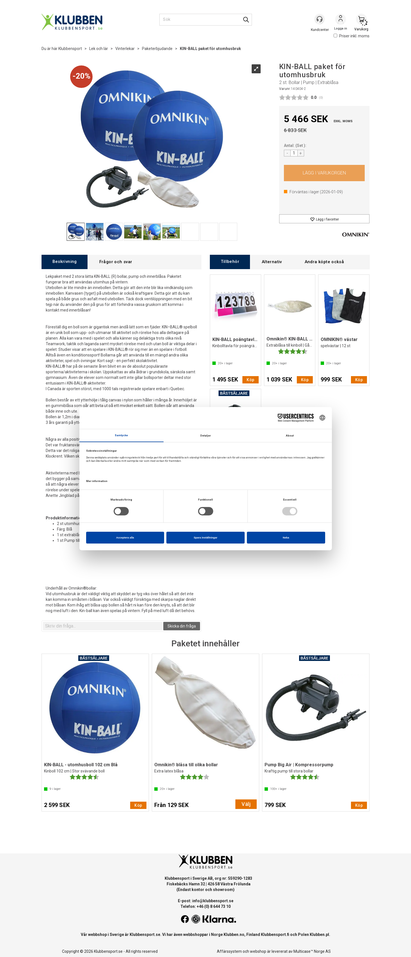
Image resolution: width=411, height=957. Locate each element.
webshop (258, 951)
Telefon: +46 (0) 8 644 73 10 (205, 906)
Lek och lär (98, 48)
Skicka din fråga (181, 626)
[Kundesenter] (320, 19)
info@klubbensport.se (212, 901)
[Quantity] (294, 153)
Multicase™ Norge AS (312, 951)
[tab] (65, 262)
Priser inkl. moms (351, 36)
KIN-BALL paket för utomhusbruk (210, 48)
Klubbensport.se (145, 934)
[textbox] (102, 626)
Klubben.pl (319, 934)
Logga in (341, 20)
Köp (324, 173)
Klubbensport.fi (275, 934)
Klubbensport (70, 48)
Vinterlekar (125, 48)
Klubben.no (234, 934)
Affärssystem (229, 951)
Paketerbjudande (157, 48)
